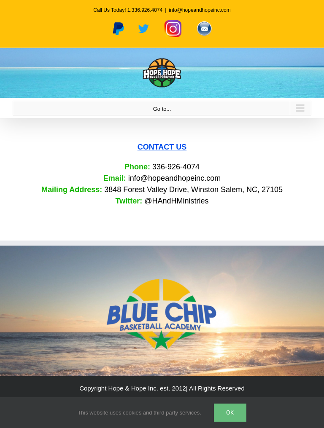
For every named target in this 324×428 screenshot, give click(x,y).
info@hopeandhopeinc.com (199, 10)
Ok (230, 412)
